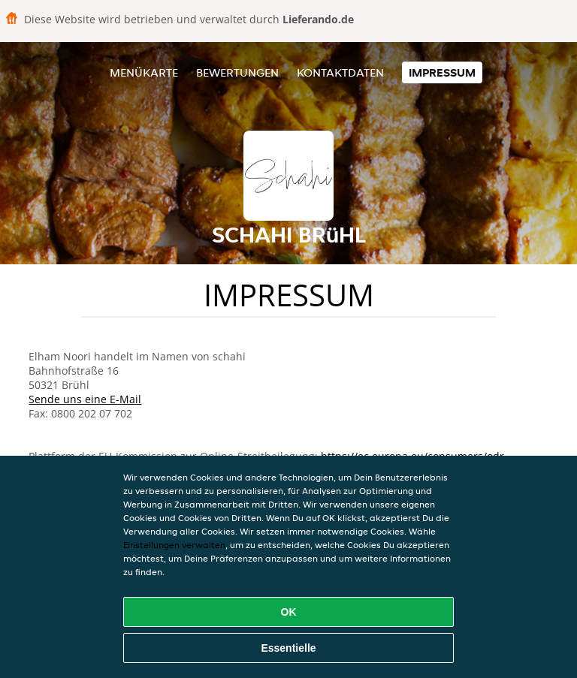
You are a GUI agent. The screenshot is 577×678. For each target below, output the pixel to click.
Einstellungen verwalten (174, 544)
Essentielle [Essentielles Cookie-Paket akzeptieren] (288, 648)
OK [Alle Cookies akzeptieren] (289, 612)
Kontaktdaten (340, 72)
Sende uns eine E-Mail (85, 399)
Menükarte (144, 72)
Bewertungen (237, 72)
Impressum (442, 72)
